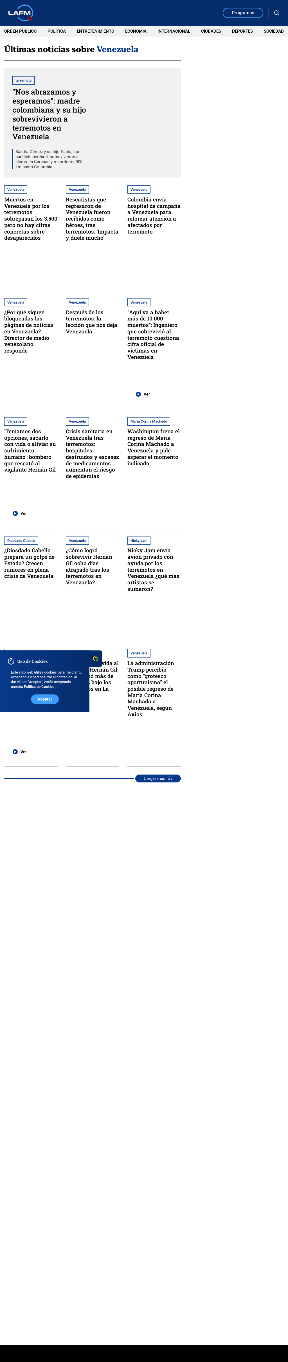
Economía (136, 31)
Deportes (242, 31)
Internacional (174, 31)
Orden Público (20, 31)
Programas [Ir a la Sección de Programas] (243, 12)
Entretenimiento (95, 31)
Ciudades (211, 31)
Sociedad (274, 31)
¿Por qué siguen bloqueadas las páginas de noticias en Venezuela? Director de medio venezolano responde (29, 331)
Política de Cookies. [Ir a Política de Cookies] (40, 687)
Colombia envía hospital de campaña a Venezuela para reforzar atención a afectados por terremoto (154, 215)
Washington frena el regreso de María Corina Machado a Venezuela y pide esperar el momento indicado (153, 447)
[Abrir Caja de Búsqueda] (277, 13)
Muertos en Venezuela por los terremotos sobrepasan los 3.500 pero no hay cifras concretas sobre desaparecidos (30, 218)
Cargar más (158, 778)
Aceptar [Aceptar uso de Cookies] (44, 699)
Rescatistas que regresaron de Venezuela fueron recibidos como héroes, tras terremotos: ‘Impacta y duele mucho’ (92, 218)
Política (57, 31)
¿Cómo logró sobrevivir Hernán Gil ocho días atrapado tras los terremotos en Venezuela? (89, 566)
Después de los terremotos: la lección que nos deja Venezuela (91, 322)
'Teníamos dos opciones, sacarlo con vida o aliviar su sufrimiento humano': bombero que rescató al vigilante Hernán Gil (30, 450)
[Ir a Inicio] (20, 13)
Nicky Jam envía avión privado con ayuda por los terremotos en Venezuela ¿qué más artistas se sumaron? (153, 569)
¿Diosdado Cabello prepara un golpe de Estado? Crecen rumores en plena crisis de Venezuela (29, 563)
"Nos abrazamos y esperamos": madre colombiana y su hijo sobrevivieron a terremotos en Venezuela (49, 114)
